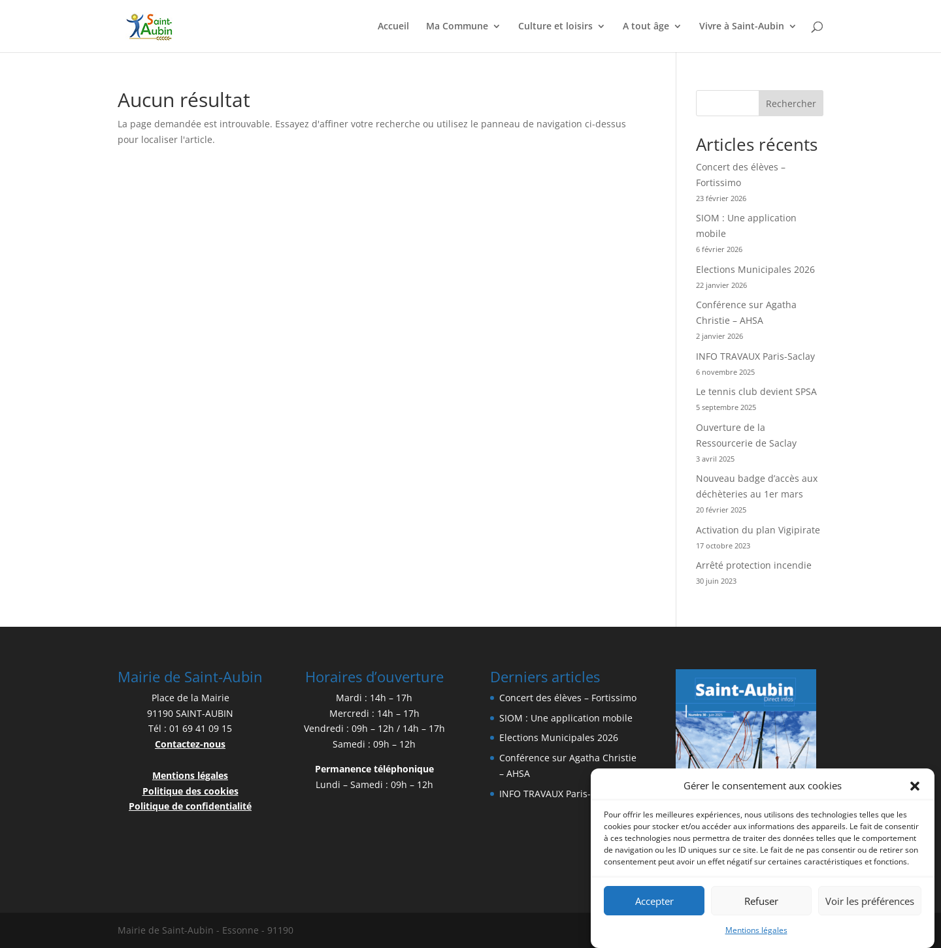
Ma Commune (457, 27)
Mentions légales (756, 935)
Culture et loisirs (555, 27)
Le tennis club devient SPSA (756, 391)
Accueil (393, 27)
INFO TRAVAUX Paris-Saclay (755, 356)
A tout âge (646, 27)
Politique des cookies (190, 791)
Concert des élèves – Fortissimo (567, 697)
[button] (914, 791)
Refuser (761, 905)
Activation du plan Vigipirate (758, 530)
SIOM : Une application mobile (566, 718)
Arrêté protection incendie (754, 565)
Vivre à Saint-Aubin (741, 27)
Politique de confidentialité (190, 806)
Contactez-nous (190, 744)
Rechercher (791, 103)
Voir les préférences (869, 905)
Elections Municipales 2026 (755, 269)
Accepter (654, 905)
